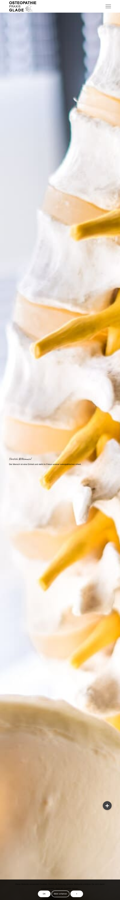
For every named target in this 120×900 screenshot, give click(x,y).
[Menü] (106, 6)
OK (44, 894)
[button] (107, 805)
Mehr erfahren (60, 894)
